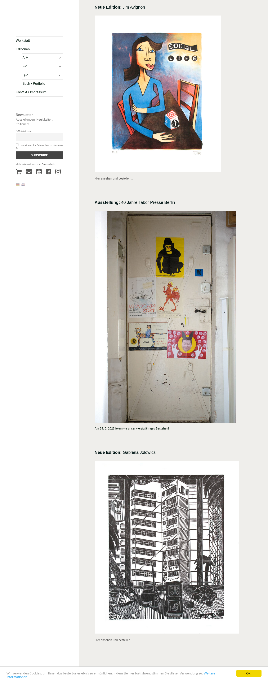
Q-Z (25, 75)
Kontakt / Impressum (31, 92)
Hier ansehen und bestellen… (114, 178)
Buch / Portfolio (33, 83)
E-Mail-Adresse (23, 131)
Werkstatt (23, 40)
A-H (25, 58)
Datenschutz (48, 164)
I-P (24, 66)
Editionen (23, 49)
